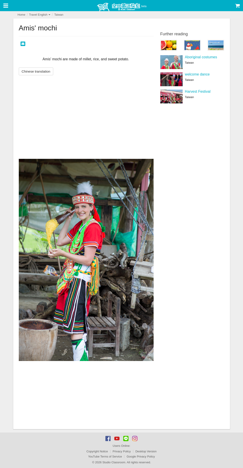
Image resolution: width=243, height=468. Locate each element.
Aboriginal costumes (201, 57)
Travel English (40, 14)
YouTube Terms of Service (105, 456)
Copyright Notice (97, 451)
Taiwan (58, 14)
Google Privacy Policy (141, 456)
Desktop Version (146, 451)
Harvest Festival (198, 91)
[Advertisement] (86, 395)
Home (21, 14)
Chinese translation (36, 71)
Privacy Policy (122, 451)
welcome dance (197, 74)
